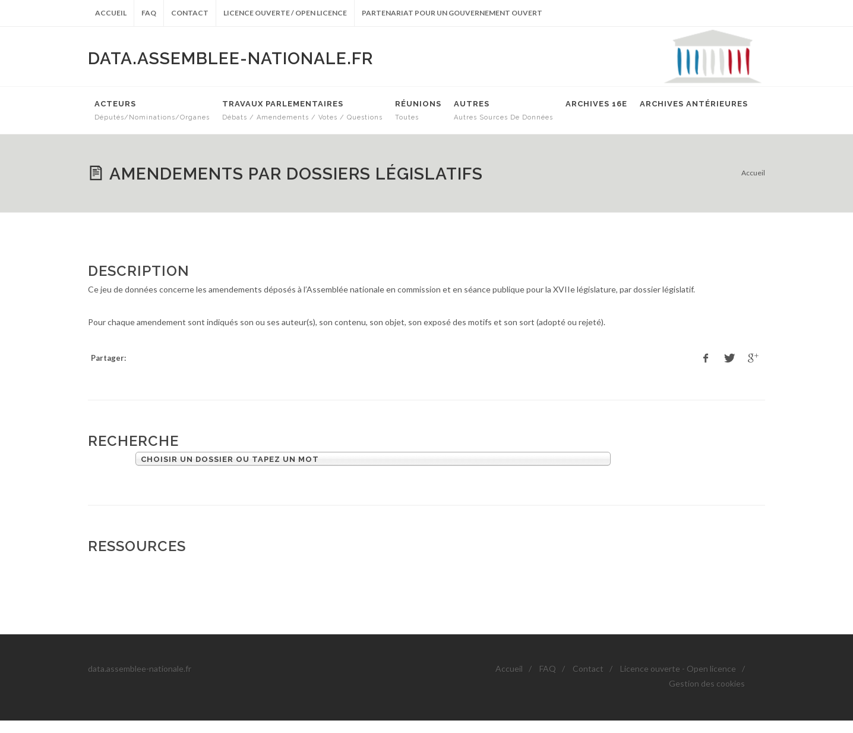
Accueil (111, 12)
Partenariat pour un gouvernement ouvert (452, 12)
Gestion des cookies (707, 683)
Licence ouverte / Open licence (285, 12)
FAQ (148, 12)
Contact (189, 12)
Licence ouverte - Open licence (678, 668)
